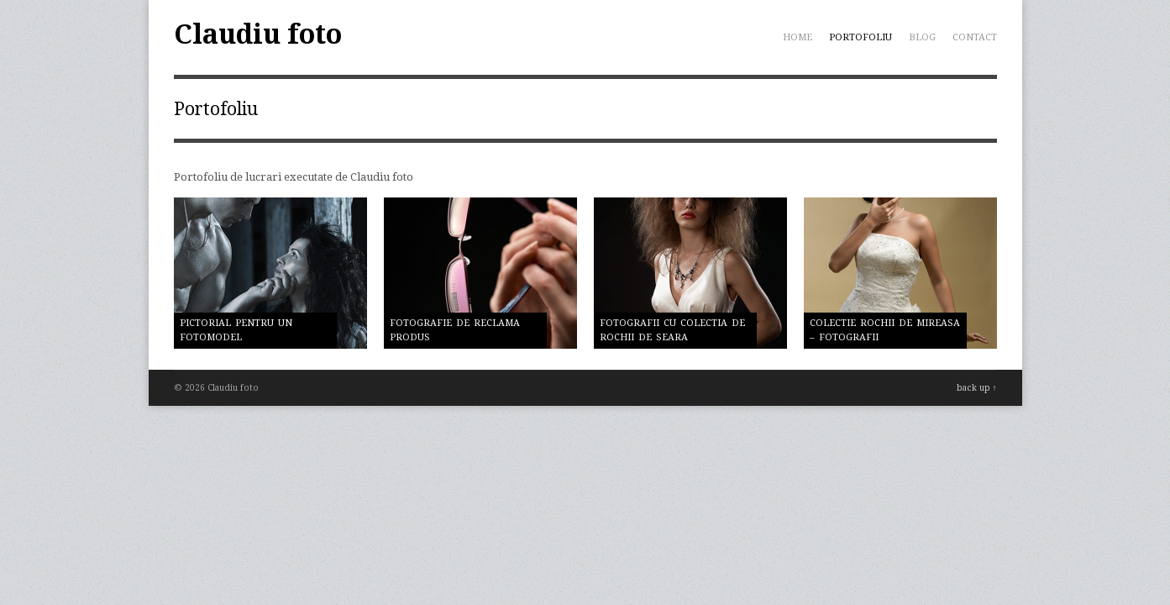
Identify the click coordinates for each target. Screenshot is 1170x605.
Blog (922, 37)
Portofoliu (860, 37)
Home (797, 37)
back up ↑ (977, 387)
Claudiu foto (258, 34)
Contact (974, 37)
